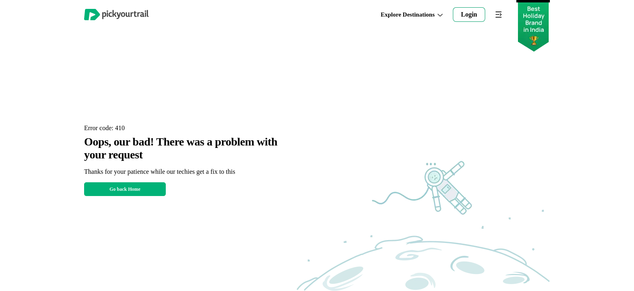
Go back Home (125, 189)
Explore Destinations (412, 15)
